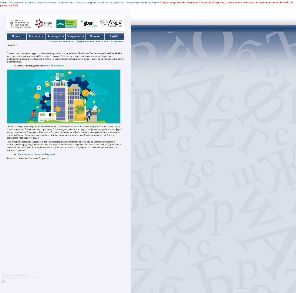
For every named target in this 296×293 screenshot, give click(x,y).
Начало (3, 2)
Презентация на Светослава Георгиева (36, 154)
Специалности (65, 2)
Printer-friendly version (4, 282)
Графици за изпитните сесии (93, 41)
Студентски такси (121, 41)
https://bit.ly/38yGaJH (54, 65)
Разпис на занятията (63, 41)
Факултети (30, 2)
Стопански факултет (46, 2)
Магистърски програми (84, 2)
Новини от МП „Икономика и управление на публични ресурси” (129, 2)
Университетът (16, 2)
